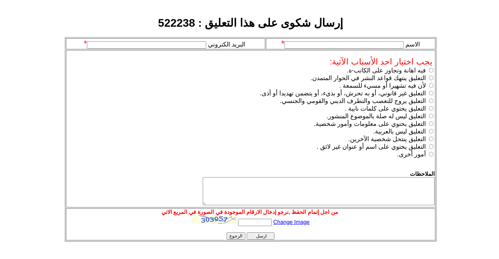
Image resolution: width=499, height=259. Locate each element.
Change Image (291, 227)
